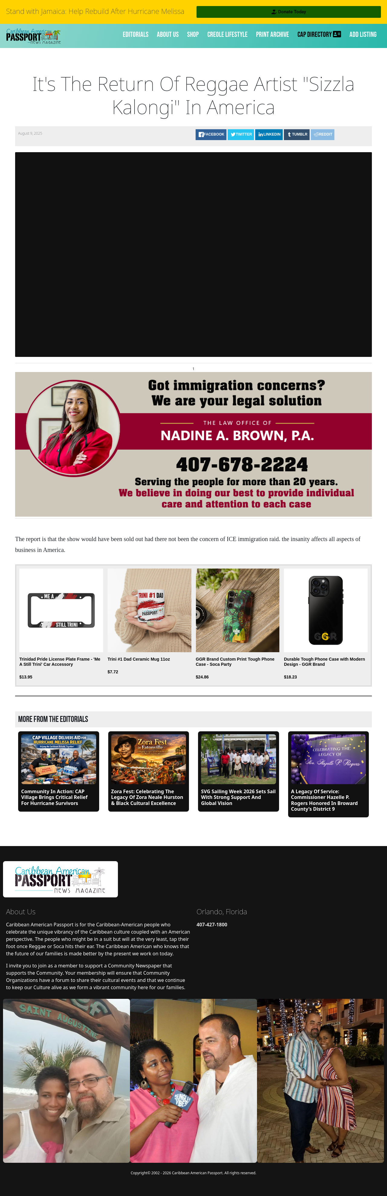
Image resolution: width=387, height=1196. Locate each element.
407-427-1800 (212, 924)
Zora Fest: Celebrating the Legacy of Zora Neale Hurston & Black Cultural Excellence (147, 797)
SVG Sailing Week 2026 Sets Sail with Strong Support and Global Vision (238, 797)
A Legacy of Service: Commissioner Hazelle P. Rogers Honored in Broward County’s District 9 (324, 800)
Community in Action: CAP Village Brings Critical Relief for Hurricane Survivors (54, 797)
